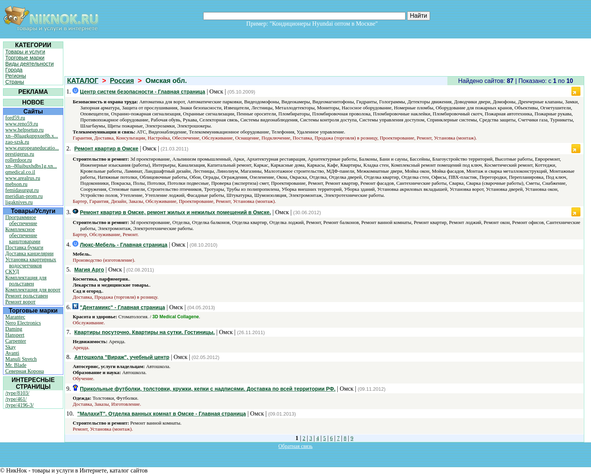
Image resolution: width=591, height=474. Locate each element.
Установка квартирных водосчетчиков (30, 262)
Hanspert (14, 335)
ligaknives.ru (19, 202)
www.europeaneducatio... (32, 148)
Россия (122, 80)
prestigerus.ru (19, 154)
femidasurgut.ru (22, 190)
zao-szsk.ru (17, 142)
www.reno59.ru (21, 124)
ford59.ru (15, 118)
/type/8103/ (17, 393)
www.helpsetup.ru (24, 130)
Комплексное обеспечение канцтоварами (22, 235)
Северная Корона (24, 371)
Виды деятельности (29, 64)
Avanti (12, 353)
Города (14, 70)
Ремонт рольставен (26, 296)
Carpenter (15, 341)
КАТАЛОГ (82, 80)
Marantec (15, 317)
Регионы (15, 76)
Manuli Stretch (21, 359)
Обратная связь (296, 446)
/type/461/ (16, 399)
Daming (13, 329)
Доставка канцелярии (29, 253)
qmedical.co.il (20, 172)
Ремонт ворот (20, 302)
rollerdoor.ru (18, 160)
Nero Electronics (23, 323)
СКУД (12, 272)
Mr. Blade (15, 365)
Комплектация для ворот (32, 290)
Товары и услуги (25, 52)
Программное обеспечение (21, 220)
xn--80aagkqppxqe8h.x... (31, 136)
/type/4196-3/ (19, 405)
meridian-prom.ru (24, 196)
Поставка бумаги (24, 247)
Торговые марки (24, 58)
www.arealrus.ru (22, 178)
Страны (14, 82)
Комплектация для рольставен (26, 281)
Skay (10, 347)
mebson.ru (16, 184)
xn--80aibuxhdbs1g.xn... (31, 166)
